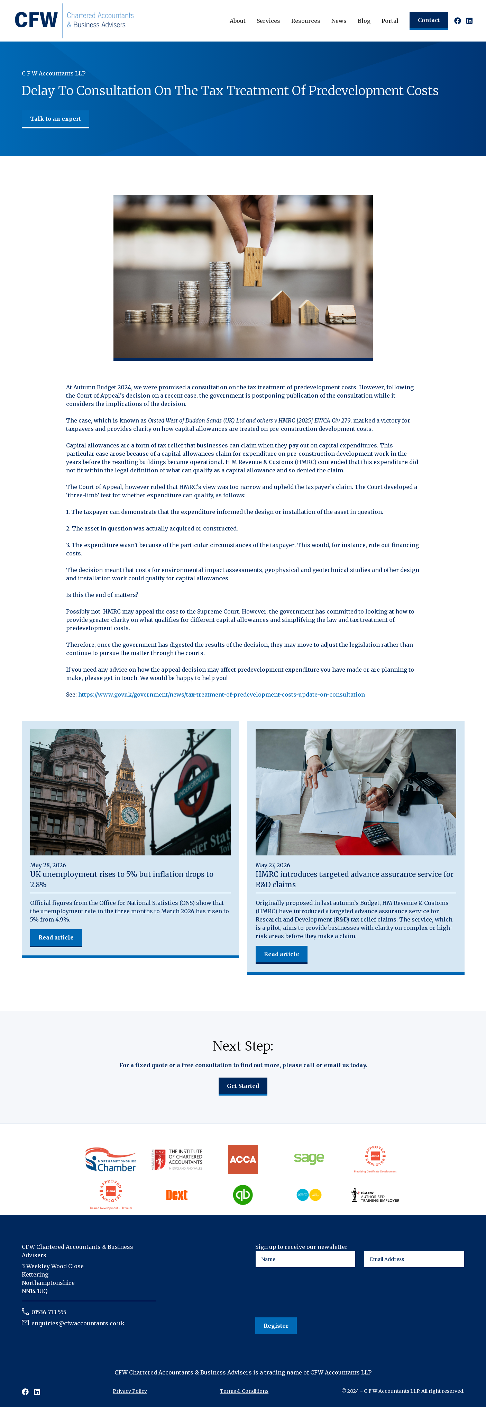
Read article (56, 937)
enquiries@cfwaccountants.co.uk (78, 1323)
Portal (390, 20)
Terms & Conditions (244, 1391)
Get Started (243, 1085)
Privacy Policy (130, 1391)
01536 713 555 (48, 1312)
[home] (74, 20)
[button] (237, 21)
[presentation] (307, 1292)
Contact (429, 20)
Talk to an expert (55, 118)
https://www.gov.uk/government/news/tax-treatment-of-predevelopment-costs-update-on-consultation (221, 694)
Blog (364, 20)
